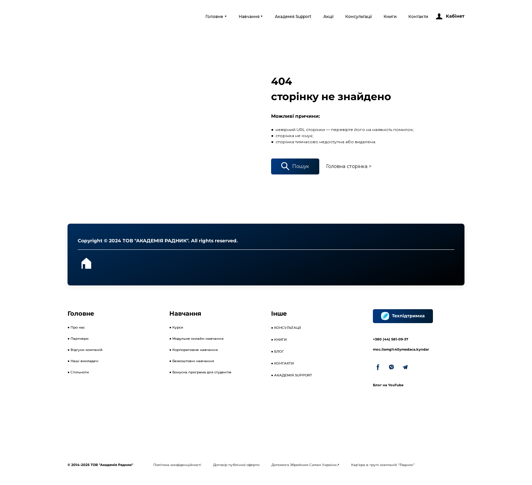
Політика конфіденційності (177, 465)
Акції (328, 16)
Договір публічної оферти (236, 465)
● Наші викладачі (83, 361)
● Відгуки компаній (85, 350)
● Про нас (76, 327)
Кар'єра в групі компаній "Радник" (383, 465)
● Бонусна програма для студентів (200, 372)
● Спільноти (78, 372)
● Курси (176, 327)
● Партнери (78, 338)
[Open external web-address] (96, 16)
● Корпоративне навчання (193, 350)
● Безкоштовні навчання (191, 361)
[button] (449, 16)
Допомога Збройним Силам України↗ (305, 465)
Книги (390, 16)
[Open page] (86, 263)
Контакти (418, 16)
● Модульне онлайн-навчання (196, 338)
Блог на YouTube (388, 385)
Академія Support (293, 16)
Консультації (358, 16)
